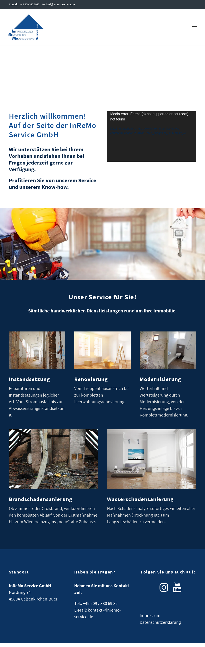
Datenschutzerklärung (160, 626)
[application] (151, 140)
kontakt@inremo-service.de (58, 4)
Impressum (150, 619)
